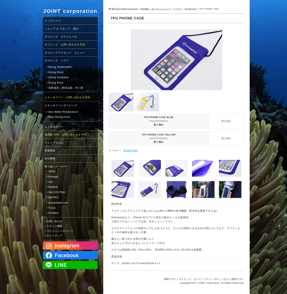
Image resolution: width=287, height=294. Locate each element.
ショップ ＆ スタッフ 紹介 (62, 28)
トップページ (53, 20)
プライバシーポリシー (59, 230)
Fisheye (53, 176)
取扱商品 (50, 150)
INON (51, 171)
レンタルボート (54, 126)
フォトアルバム (54, 142)
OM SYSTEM (56, 192)
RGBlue (53, 186)
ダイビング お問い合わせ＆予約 (65, 44)
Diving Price (56, 82)
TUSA (52, 207)
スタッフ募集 (54, 226)
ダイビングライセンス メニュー (65, 52)
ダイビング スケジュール (61, 36)
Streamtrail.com (58, 202)
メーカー (177, 9)
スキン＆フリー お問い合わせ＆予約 (67, 97)
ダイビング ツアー (57, 60)
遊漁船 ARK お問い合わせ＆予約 (65, 134)
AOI (50, 181)
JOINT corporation (70, 11)
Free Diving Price (59, 116)
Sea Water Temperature (63, 111)
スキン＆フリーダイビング (61, 105)
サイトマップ (54, 235)
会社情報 (50, 158)
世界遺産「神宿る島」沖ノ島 (65, 87)
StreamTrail (190, 9)
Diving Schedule (58, 77)
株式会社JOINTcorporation (124, 9)
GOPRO (53, 197)
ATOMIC (53, 213)
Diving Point (56, 72)
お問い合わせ (54, 221)
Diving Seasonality (60, 66)
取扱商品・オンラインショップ (156, 9)
